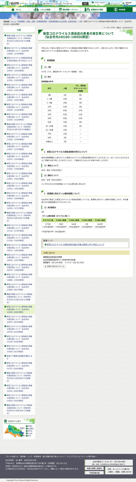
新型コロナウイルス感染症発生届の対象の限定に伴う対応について (19, 59)
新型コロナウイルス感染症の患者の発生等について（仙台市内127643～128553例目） (19, 77)
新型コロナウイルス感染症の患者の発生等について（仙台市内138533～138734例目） (19, 257)
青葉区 (30, 426)
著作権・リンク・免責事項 (30, 456)
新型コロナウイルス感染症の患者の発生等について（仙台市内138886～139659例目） (19, 277)
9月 (81, 21)
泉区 (29, 436)
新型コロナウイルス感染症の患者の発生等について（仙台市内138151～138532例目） (19, 248)
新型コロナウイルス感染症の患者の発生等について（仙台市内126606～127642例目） (19, 51)
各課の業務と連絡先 (94, 468)
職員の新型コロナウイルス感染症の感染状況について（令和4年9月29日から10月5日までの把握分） (19, 409)
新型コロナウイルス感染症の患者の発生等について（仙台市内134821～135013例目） (19, 176)
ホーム (13, 21)
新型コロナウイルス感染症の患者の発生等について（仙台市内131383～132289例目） (19, 117)
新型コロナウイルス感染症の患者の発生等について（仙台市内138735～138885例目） (19, 267)
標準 (106, 3)
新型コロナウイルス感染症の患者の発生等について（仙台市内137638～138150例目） (19, 238)
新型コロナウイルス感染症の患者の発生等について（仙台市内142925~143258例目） (19, 398)
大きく (102, 6)
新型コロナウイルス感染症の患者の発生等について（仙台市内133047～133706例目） (19, 146)
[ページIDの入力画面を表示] (82, 9)
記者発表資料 (42, 21)
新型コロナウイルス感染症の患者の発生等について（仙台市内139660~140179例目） (19, 287)
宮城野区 (31, 429)
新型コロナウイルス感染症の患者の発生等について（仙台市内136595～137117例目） (19, 205)
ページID (85, 9)
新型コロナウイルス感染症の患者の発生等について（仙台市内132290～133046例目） (19, 137)
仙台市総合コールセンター (103, 461)
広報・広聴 (30, 21)
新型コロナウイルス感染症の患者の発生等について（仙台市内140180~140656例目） (19, 309)
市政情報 (21, 21)
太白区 (30, 433)
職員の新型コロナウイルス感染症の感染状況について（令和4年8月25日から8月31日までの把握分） (19, 39)
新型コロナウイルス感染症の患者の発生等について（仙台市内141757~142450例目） (19, 366)
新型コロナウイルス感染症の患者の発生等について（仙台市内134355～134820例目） (19, 166)
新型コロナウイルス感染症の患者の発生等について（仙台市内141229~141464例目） (19, 339)
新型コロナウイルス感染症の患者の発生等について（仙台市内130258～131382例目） (19, 107)
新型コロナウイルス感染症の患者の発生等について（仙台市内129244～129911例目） (19, 87)
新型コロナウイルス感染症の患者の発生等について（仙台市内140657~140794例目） (19, 319)
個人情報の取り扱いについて (54, 456)
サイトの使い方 (12, 456)
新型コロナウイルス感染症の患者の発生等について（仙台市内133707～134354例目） (19, 156)
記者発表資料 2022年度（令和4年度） (63, 21)
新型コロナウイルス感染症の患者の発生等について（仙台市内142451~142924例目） (19, 388)
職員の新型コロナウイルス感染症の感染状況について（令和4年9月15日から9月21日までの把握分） (19, 298)
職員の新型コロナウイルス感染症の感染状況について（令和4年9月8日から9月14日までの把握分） (19, 216)
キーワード (75, 9)
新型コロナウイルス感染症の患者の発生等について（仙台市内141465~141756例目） (19, 349)
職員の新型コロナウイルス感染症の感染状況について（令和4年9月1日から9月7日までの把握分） (19, 127)
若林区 (30, 431)
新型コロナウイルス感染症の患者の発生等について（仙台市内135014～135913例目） (19, 186)
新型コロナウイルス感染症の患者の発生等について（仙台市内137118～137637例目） (19, 228)
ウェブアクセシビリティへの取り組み (81, 456)
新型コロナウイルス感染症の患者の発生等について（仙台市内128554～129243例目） (19, 68)
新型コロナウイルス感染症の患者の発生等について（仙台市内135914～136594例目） (19, 196)
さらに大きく (110, 6)
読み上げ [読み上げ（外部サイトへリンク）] (87, 3)
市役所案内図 (94, 473)
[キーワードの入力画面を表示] (71, 9)
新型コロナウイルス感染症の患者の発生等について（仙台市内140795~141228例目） (19, 329)
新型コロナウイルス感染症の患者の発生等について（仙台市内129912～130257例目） (19, 97)
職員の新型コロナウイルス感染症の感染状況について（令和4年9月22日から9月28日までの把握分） (19, 377)
